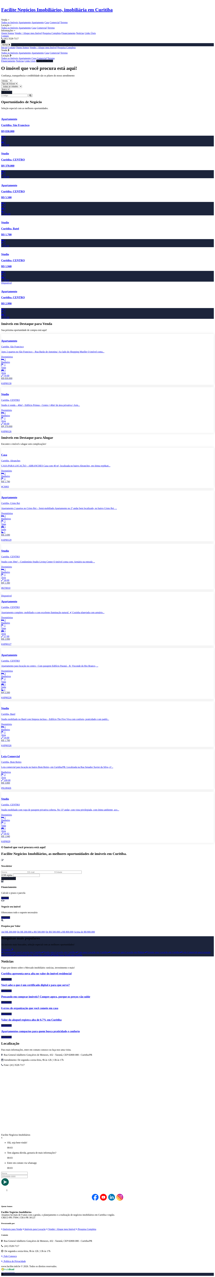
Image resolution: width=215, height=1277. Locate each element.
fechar (6, 45)
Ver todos (7, 949)
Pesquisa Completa (52, 33)
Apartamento (25, 22)
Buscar (6, 92)
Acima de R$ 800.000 (84, 932)
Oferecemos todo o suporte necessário (19, 912)
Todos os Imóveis (9, 22)
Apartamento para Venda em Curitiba (32, 955)
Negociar (5, 917)
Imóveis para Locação (34, 1229)
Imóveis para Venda (11, 1229)
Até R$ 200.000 (8, 932)
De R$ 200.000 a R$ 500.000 (31, 932)
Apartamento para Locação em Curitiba (21, 952)
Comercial (55, 22)
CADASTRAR (8, 878)
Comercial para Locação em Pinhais (126, 952)
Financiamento (68, 33)
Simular (5, 898)
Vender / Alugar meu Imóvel (28, 33)
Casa (46, 22)
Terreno (64, 22)
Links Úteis (90, 33)
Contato (5, 36)
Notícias (80, 33)
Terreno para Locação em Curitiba (162, 952)
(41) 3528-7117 (44, 61)
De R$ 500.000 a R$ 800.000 (59, 932)
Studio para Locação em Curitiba (58, 952)
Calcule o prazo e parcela (13, 893)
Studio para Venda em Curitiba (66, 955)
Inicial (4, 47)
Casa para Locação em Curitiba (91, 952)
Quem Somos (7, 33)
